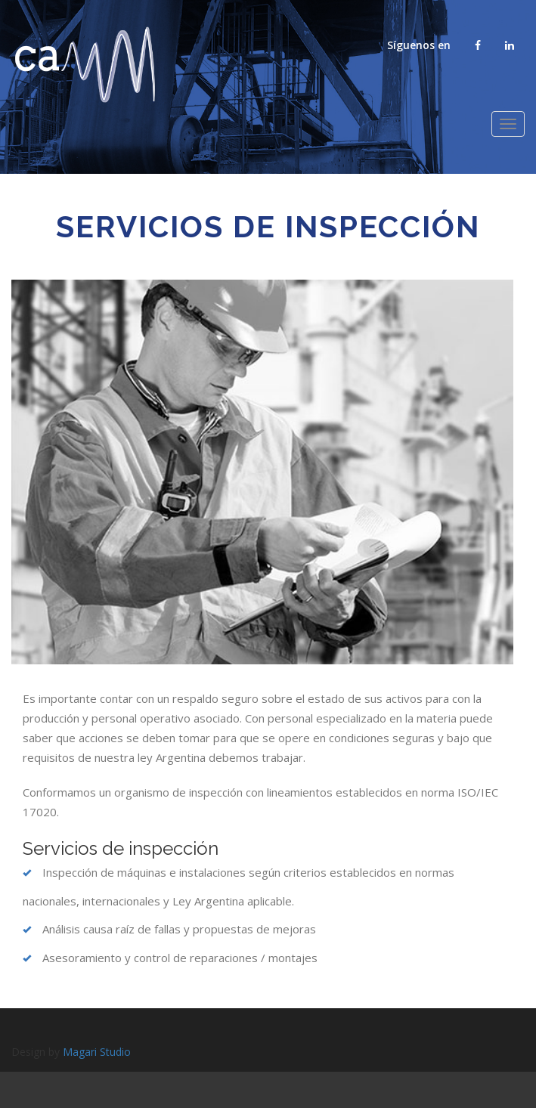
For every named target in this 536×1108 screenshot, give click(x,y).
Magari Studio (97, 1052)
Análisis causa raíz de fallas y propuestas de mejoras (169, 928)
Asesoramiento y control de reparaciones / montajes (170, 957)
